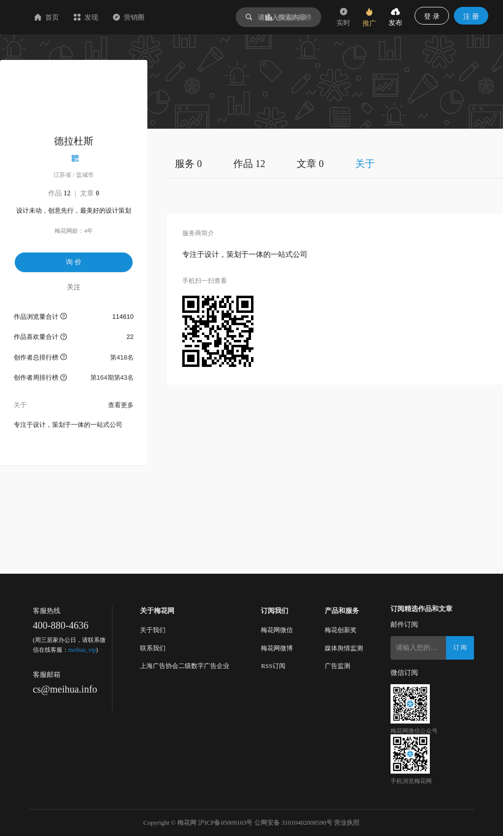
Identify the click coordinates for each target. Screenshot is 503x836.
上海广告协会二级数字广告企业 (184, 665)
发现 (144, 17)
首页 (105, 17)
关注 (74, 287)
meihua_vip (82, 649)
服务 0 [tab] (188, 163)
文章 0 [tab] (310, 163)
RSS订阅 (273, 665)
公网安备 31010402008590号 (293, 822)
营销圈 (187, 17)
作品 (59, 193)
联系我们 (153, 648)
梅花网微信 (277, 630)
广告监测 (337, 665)
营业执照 (347, 822)
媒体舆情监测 (344, 648)
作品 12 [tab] (249, 163)
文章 (89, 193)
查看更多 (121, 405)
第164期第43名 (112, 377)
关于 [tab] (365, 163)
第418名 (122, 357)
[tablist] (335, 163)
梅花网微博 (277, 648)
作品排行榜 (288, 17)
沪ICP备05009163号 (225, 822)
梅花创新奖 (341, 630)
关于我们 (153, 630)
